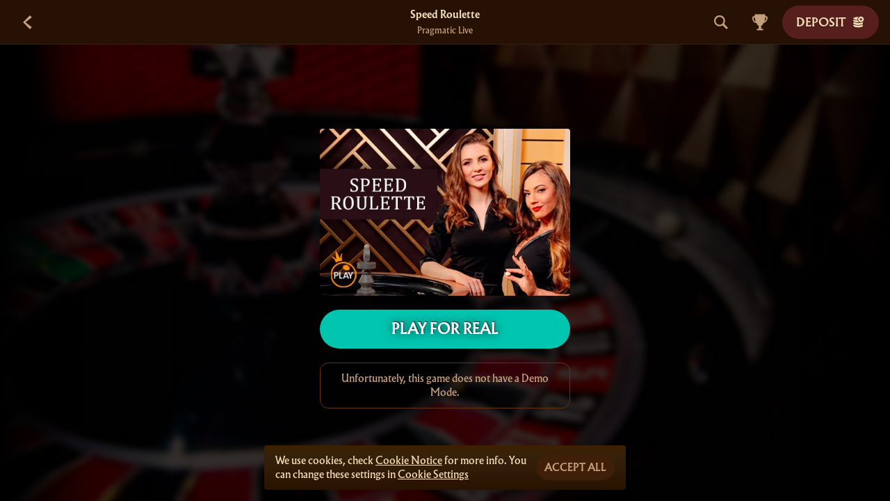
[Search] (721, 22)
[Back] (27, 22)
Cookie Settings (433, 474)
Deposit (830, 22)
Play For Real (445, 329)
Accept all (575, 468)
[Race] (760, 22)
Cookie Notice (408, 461)
